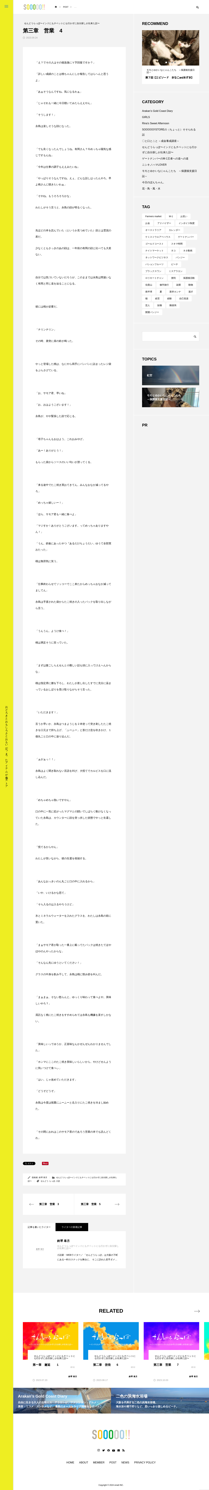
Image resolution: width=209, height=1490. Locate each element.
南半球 (148, 291)
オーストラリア (153, 230)
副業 (178, 284)
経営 (157, 298)
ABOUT (83, 1462)
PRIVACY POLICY (145, 1462)
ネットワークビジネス (156, 257)
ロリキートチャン (154, 278)
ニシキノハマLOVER (154, 164)
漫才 (190, 291)
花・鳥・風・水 (151, 188)
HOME (70, 1462)
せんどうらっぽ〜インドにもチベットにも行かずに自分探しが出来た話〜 (169, 150)
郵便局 (172, 305)
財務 (159, 305)
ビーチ (174, 264)
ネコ (173, 250)
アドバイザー (164, 223)
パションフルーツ (154, 264)
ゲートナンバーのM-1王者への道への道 (165, 158)
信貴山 (148, 284)
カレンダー (174, 230)
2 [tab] (169, 62)
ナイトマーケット (154, 250)
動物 (190, 284)
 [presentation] (195, 1310)
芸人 (147, 305)
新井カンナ (175, 291)
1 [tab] (166, 62)
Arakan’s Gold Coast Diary (157, 111)
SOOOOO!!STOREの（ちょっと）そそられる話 (169, 132)
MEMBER (98, 1462)
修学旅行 (164, 284)
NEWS (125, 1462)
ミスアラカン (176, 271)
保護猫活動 (189, 278)
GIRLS (146, 117)
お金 (147, 223)
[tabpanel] (170, 57)
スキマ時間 (177, 243)
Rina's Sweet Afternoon (155, 123)
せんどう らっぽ (48, 1181)
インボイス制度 (187, 223)
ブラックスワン (153, 271)
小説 (58, 1181)
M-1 (171, 216)
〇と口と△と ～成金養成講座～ (160, 141)
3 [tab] (172, 62)
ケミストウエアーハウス (157, 237)
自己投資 (183, 298)
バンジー (180, 257)
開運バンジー (152, 312)
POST (113, 1462)
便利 (173, 278)
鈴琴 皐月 (43, 1177)
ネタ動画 (187, 250)
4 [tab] (175, 62)
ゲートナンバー (186, 237)
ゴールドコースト (154, 243)
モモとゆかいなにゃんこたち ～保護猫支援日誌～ (169, 174)
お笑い (183, 216)
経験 (169, 298)
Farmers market (153, 216)
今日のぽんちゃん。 (154, 182)
